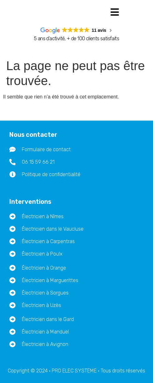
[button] (114, 12)
